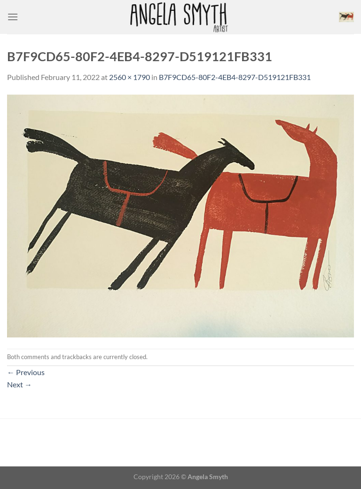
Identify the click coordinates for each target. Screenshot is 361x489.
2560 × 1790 (129, 76)
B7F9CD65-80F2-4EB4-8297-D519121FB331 (235, 76)
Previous (26, 372)
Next (19, 384)
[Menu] (12, 16)
